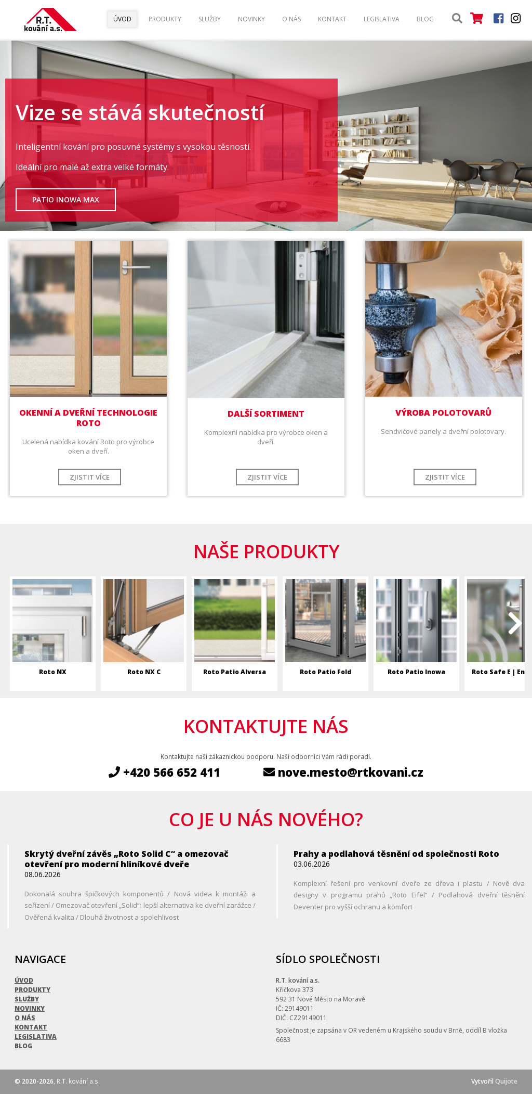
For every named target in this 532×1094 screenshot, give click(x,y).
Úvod (122, 19)
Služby (209, 19)
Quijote (506, 1081)
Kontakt (332, 19)
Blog (425, 19)
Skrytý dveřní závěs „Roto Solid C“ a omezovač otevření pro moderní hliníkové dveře (126, 859)
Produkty (165, 19)
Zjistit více (90, 477)
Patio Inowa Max (65, 199)
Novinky (251, 19)
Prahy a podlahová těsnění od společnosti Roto (396, 853)
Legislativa (382, 19)
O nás (291, 19)
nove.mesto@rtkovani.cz (343, 772)
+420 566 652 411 (164, 772)
